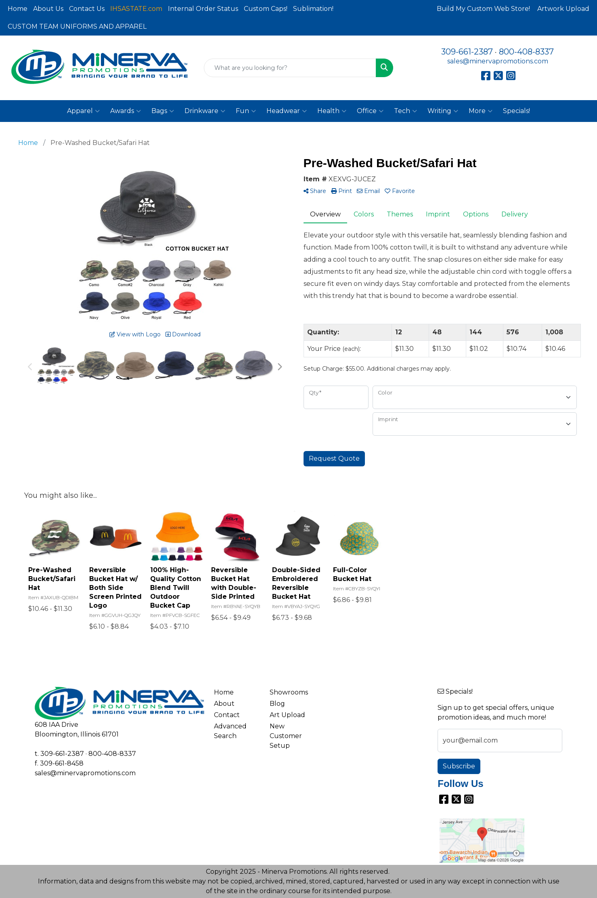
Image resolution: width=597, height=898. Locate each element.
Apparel (83, 111)
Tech (405, 111)
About (224, 703)
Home (17, 9)
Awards (125, 111)
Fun (246, 111)
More (480, 111)
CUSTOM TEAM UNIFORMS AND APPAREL (77, 26)
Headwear (286, 111)
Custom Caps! (265, 9)
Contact (227, 715)
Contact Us (87, 9)
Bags (162, 111)
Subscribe (459, 766)
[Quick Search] (290, 68)
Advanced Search (230, 731)
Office (370, 111)
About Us (48, 9)
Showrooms (289, 692)
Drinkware (204, 111)
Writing (442, 111)
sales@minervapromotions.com (497, 61)
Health (331, 111)
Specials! (516, 111)
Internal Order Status (203, 9)
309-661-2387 (467, 52)
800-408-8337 (526, 52)
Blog (277, 703)
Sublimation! (313, 9)
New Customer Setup (286, 735)
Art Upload (287, 715)
